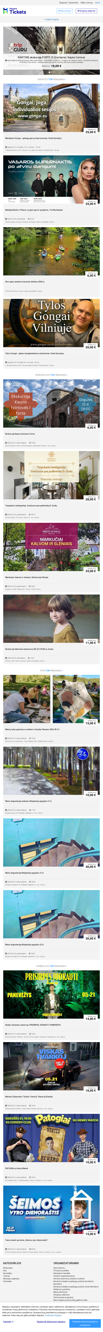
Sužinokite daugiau (53, 1315)
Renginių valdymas (61, 1295)
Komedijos (7, 1273)
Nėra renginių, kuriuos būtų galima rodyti (70, 1300)
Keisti (97, 3)
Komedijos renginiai (51, 966)
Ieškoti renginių (51, 19)
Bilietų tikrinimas (60, 1292)
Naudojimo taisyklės (62, 1273)
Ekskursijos (8, 1268)
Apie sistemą (59, 1268)
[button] (8, 53)
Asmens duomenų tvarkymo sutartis (69, 1279)
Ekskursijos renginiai (52, 375)
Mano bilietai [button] (64, 11)
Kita (4, 1271)
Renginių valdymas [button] (86, 11)
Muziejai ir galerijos (11, 1279)
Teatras (6, 1276)
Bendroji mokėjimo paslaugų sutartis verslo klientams (76, 1287)
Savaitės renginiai (51, 79)
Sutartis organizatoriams (64, 1276)
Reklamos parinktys (62, 1289)
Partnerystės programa (63, 1297)
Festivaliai (7, 1281)
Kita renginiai (51, 670)
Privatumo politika (61, 1271)
